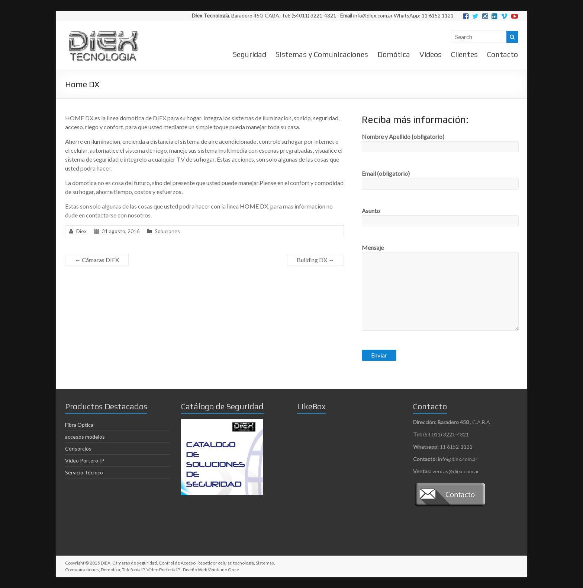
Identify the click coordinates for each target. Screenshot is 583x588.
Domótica (393, 54)
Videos (430, 54)
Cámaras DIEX (97, 259)
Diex (81, 231)
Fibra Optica (79, 425)
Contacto (502, 54)
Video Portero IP (84, 460)
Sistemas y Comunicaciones (322, 54)
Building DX (315, 259)
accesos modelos (85, 436)
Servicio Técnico (84, 472)
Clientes (464, 54)
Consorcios (78, 448)
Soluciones (167, 231)
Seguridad (249, 54)
